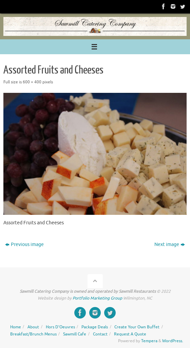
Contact (100, 334)
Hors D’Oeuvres (60, 327)
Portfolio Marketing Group (97, 298)
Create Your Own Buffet (136, 327)
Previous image (24, 244)
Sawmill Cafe (74, 334)
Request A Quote (130, 334)
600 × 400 (32, 82)
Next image (169, 244)
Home (15, 327)
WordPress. (172, 341)
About (33, 327)
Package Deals (94, 327)
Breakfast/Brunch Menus (33, 334)
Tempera (149, 341)
